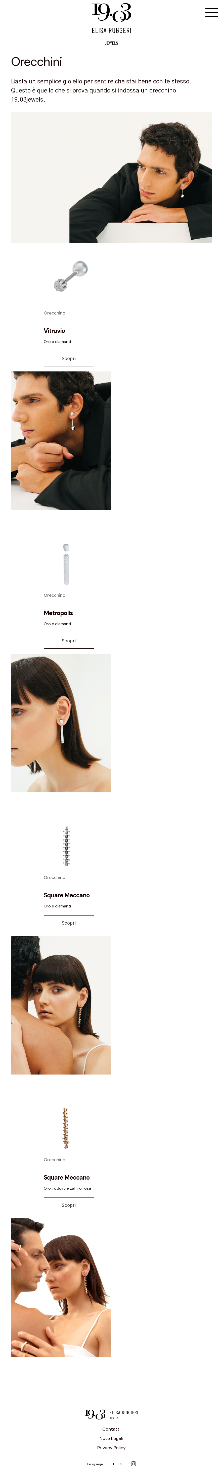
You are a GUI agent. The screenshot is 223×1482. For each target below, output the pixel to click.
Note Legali (111, 1438)
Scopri (69, 358)
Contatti (111, 1429)
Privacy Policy (111, 1448)
